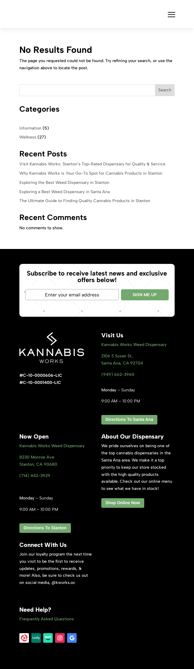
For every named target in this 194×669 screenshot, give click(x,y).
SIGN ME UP (145, 294)
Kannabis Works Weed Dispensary (134, 344)
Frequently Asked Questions (46, 619)
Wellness (27, 137)
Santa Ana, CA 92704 (122, 363)
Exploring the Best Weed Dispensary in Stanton (64, 182)
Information (30, 128)
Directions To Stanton (45, 527)
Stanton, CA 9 (38, 464)
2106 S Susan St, (117, 356)
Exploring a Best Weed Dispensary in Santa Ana (64, 191)
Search (164, 90)
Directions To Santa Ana (129, 419)
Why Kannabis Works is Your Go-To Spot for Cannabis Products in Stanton (90, 173)
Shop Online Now (122, 502)
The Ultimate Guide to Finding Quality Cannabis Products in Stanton (84, 200)
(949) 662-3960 (117, 374)
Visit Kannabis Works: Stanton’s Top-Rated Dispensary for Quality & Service (92, 164)
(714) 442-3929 (34, 475)
